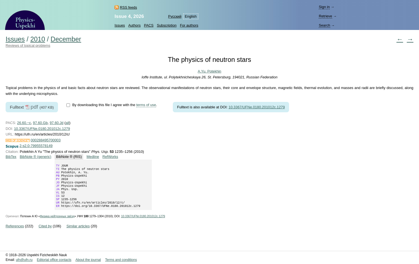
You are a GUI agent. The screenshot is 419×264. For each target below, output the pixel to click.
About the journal (88, 260)
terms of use (146, 105)
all (67, 123)
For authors (189, 25)
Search (324, 25)
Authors (134, 25)
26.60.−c (24, 123)
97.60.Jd (56, 123)
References (15, 233)
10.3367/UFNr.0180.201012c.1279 (143, 223)
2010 (37, 39)
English (191, 16)
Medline (93, 157)
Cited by (45, 233)
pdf (34, 107)
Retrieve (325, 16)
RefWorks (110, 157)
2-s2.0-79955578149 (36, 146)
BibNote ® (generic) (35, 157)
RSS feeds (128, 7)
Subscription (166, 25)
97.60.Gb (40, 123)
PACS (148, 25)
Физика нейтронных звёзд (57, 223)
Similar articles (78, 233)
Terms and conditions (121, 260)
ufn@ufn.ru (24, 260)
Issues (120, 25)
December (66, 39)
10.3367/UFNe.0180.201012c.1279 (257, 107)
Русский (174, 16)
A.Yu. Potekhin (209, 71)
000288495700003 (46, 140)
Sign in (324, 7)
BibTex (11, 157)
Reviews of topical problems (28, 45)
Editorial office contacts (54, 260)
